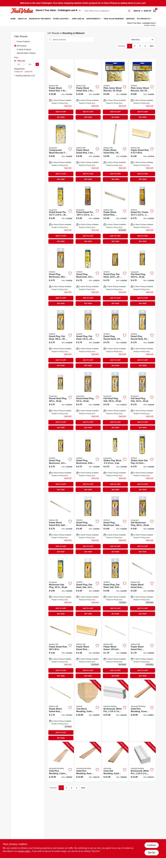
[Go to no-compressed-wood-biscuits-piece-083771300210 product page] (142, 90)
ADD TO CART (61, 112)
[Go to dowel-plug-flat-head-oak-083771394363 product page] (88, 586)
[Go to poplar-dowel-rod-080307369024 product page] (60, 710)
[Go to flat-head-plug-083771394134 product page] (142, 276)
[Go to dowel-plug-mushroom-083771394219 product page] (88, 462)
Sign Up (147, 11)
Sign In (136, 11)
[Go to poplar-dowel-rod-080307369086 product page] (115, 214)
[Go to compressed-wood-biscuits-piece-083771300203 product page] (115, 90)
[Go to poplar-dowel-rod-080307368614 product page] (142, 648)
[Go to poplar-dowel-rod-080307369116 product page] (115, 152)
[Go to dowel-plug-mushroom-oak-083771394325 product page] (88, 524)
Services (130, 19)
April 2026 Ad (78, 19)
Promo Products (23, 41)
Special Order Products (26, 53)
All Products (22, 45)
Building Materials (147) (25, 76)
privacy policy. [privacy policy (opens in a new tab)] (24, 851)
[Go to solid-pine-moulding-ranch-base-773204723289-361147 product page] (88, 762)
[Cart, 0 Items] (154, 11)
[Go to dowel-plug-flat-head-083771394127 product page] (115, 276)
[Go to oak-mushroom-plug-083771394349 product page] (142, 524)
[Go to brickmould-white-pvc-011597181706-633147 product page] (142, 762)
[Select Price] (37, 64)
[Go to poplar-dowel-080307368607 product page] (115, 648)
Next (152, 46)
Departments (93, 19)
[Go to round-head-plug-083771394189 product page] (60, 400)
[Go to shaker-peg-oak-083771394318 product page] (142, 462)
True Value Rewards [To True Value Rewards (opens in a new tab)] (114, 19)
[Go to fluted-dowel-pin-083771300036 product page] (88, 214)
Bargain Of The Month (40, 19)
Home (13, 19)
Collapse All (18, 71)
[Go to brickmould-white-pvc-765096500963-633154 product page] (115, 710)
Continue (151, 845)
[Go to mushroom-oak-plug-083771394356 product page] (60, 586)
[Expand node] (15, 75)
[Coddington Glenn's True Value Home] (22, 11)
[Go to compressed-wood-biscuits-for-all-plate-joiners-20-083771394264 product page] (60, 152)
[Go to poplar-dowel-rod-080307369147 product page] (60, 90)
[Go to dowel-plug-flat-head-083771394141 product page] (60, 338)
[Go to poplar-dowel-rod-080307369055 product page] (142, 586)
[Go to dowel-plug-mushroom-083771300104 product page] (60, 276)
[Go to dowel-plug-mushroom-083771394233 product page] (88, 276)
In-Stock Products (24, 49)
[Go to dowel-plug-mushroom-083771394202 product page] (60, 462)
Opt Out (151, 852)
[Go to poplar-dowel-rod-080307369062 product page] (60, 524)
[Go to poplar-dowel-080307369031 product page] (88, 648)
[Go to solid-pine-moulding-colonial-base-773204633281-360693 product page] (60, 762)
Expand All (28, 71)
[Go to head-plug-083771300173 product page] (142, 338)
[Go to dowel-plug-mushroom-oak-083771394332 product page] (115, 524)
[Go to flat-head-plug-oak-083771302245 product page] (142, 400)
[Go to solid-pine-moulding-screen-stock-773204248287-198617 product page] (142, 710)
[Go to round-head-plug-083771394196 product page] (88, 400)
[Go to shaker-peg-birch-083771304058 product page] (115, 462)
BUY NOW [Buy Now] (60, 117)
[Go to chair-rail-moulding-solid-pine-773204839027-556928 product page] (115, 762)
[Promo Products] (15, 41)
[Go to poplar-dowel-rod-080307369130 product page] (88, 152)
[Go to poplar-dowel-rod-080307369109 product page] (142, 152)
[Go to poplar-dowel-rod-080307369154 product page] (88, 90)
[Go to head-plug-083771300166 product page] (115, 338)
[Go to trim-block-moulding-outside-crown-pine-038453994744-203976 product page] (88, 710)
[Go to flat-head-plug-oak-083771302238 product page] (115, 400)
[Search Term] (107, 10)
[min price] (18, 64)
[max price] (29, 64)
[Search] (129, 10)
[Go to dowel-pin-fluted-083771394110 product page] (142, 214)
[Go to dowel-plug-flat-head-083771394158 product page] (88, 338)
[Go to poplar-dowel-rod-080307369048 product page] (60, 648)
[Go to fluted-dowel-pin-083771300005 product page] (60, 214)
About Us (22, 19)
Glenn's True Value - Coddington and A (58, 10)
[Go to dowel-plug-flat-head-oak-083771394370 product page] (115, 586)
